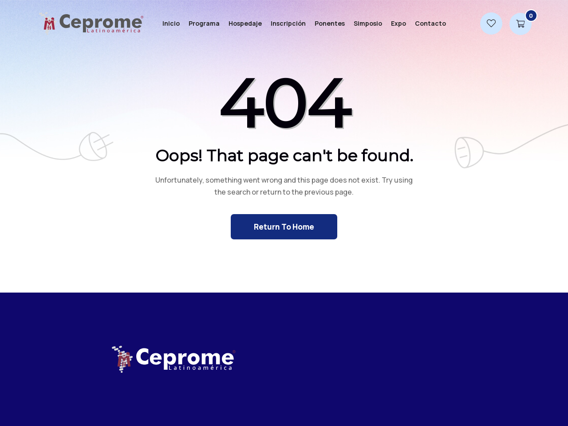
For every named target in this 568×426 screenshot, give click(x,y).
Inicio (171, 23)
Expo (398, 23)
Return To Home (284, 227)
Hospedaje (245, 23)
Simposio (368, 23)
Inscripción (288, 23)
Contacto (430, 23)
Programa (204, 23)
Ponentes (330, 23)
